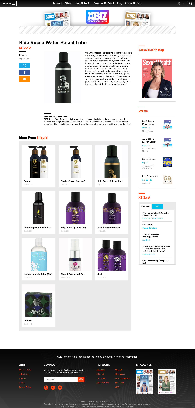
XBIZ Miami (120, 374)
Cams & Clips (133, 3)
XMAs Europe (149, 158)
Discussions (145, 206)
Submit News (25, 369)
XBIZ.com (100, 369)
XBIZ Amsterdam (122, 378)
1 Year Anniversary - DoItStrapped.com (150, 235)
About (21, 382)
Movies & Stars (62, 3)
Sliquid (25, 47)
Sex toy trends (148, 224)
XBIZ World (101, 378)
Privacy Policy (25, 387)
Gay (119, 3)
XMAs (117, 387)
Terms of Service (123, 406)
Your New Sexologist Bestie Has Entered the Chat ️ (155, 214)
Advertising (24, 374)
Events (143, 110)
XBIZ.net (144, 197)
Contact (22, 378)
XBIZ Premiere (102, 382)
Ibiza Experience (150, 176)
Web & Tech (82, 3)
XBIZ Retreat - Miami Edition (149, 122)
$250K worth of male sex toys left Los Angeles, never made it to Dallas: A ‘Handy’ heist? (156, 249)
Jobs (157, 206)
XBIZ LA (118, 369)
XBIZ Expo (119, 382)
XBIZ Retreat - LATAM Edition (149, 140)
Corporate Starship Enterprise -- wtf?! (155, 261)
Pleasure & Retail (103, 3)
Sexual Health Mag (151, 49)
